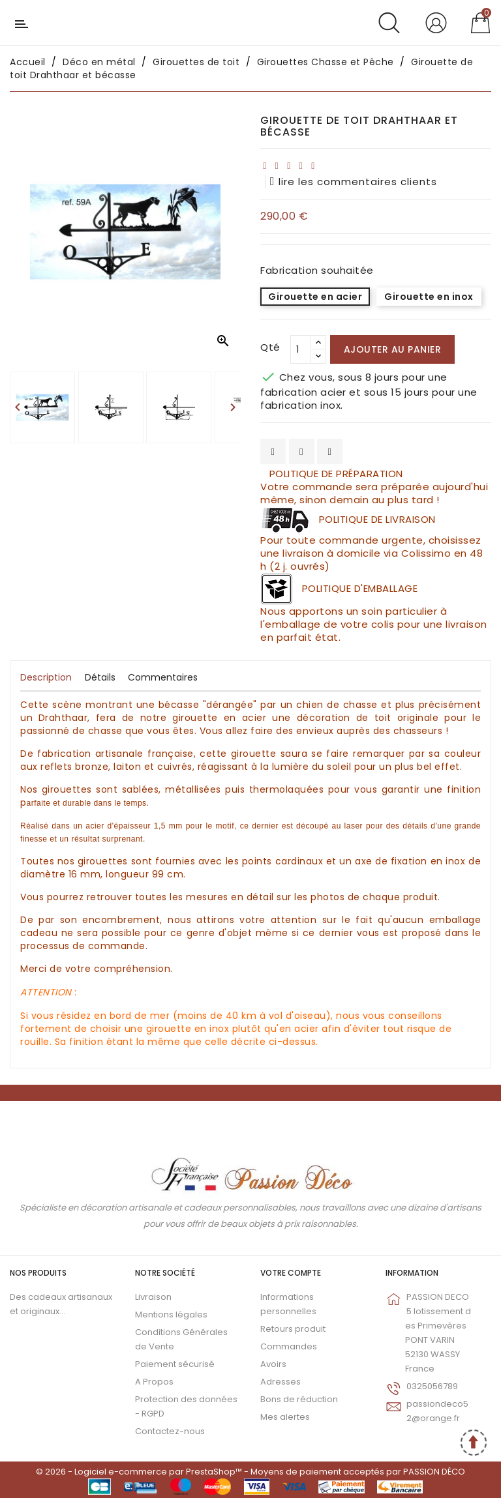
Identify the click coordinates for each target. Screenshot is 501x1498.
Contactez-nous (170, 1431)
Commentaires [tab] (163, 677)
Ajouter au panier (393, 349)
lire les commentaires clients (353, 181)
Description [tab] (46, 677)
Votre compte (290, 1272)
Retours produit (293, 1329)
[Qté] (300, 349)
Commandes (288, 1346)
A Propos (154, 1381)
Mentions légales (171, 1314)
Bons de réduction (299, 1399)
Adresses (280, 1381)
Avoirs (273, 1364)
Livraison (153, 1297)
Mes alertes (285, 1417)
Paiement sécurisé (175, 1364)
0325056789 (432, 1386)
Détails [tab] (100, 677)
